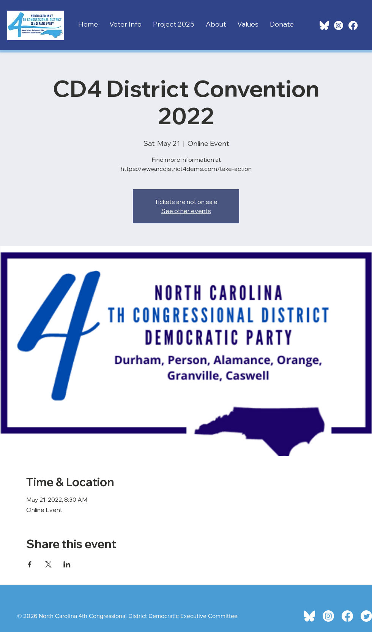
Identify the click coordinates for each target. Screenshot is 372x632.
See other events (186, 211)
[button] (125, 22)
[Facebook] (353, 25)
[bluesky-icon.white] (324, 25)
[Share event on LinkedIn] (67, 564)
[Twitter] (366, 616)
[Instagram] (338, 25)
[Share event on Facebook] (29, 564)
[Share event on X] (48, 564)
